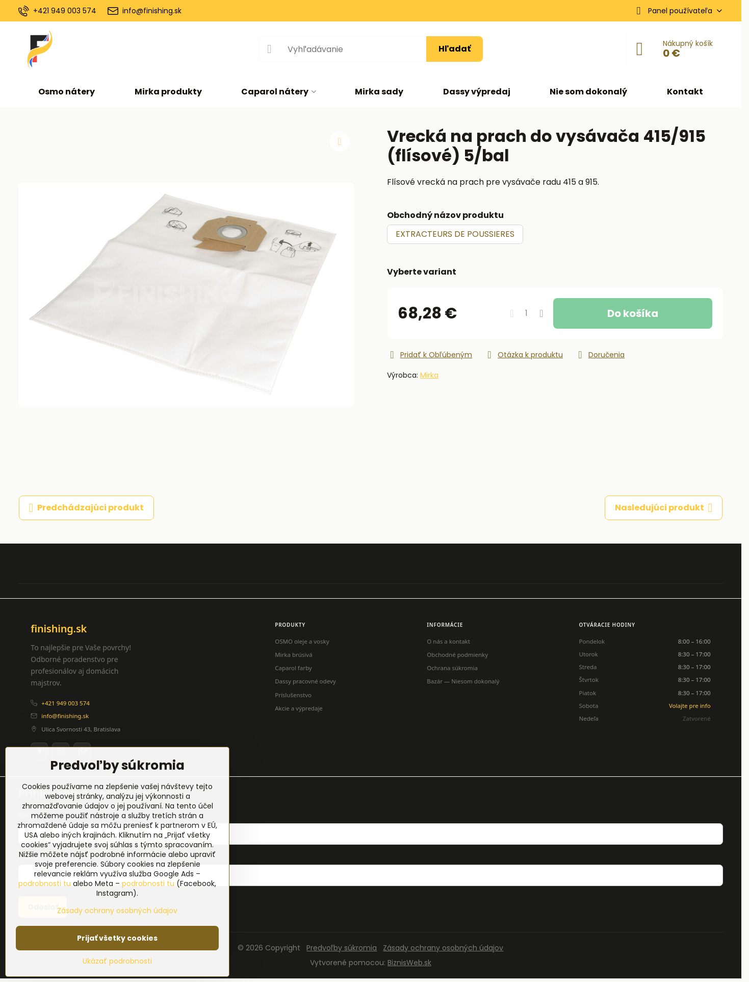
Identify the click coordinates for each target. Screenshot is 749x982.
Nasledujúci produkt (664, 508)
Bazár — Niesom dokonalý (463, 681)
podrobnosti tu (44, 883)
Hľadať (454, 49)
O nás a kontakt (448, 641)
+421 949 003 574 (65, 703)
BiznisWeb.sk (409, 963)
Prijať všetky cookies (117, 938)
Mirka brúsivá (293, 654)
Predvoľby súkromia (341, 948)
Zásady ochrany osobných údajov (443, 948)
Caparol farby (293, 668)
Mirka (429, 375)
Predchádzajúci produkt (86, 508)
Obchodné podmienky (457, 654)
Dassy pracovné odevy (305, 681)
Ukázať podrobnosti (117, 961)
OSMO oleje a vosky (302, 641)
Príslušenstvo (293, 695)
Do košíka (632, 313)
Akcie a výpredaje (299, 708)
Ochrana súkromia (452, 668)
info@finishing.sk (65, 716)
